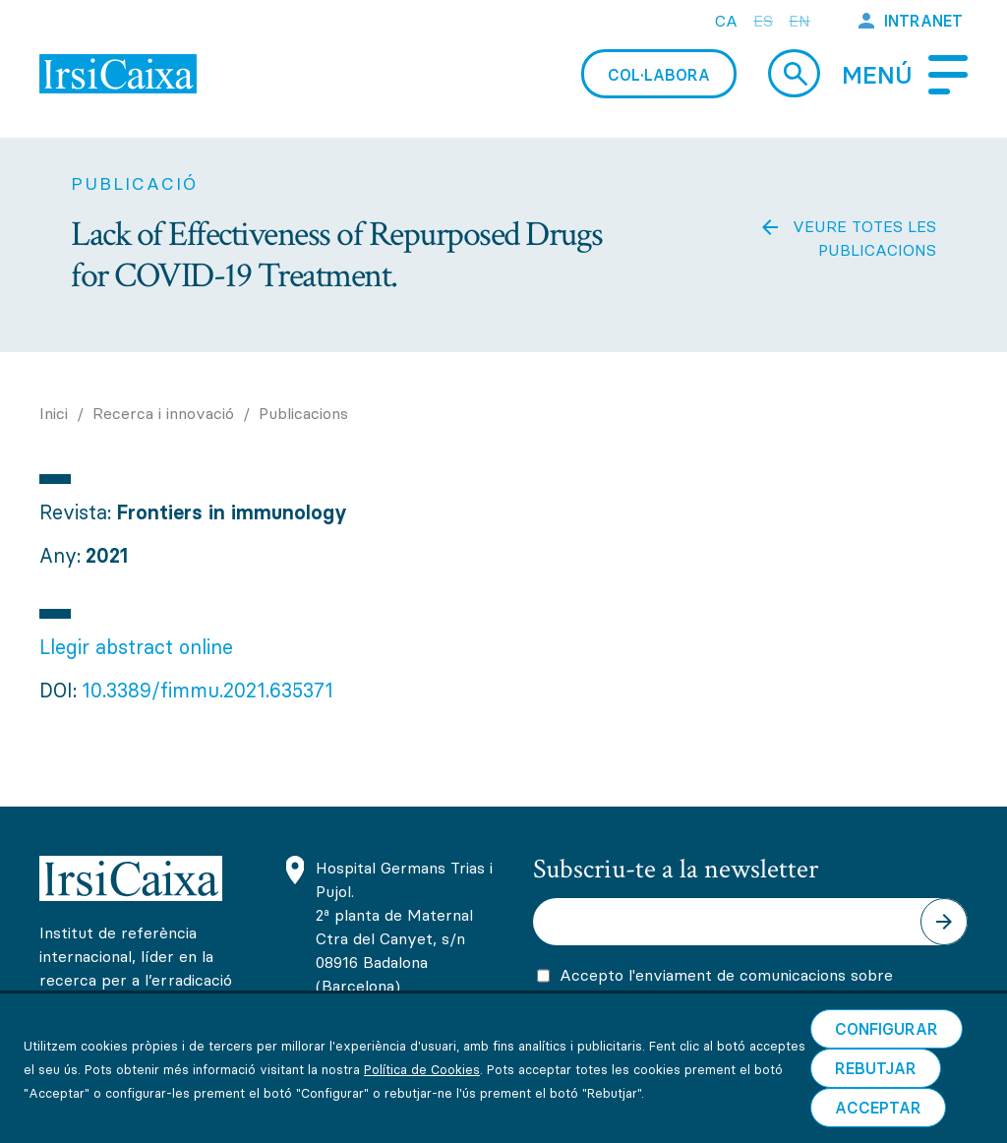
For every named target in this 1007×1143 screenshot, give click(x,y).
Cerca (794, 73)
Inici (53, 413)
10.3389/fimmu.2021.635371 (207, 690)
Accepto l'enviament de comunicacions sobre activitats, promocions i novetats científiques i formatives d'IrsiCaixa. (730, 1004)
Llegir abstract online (136, 646)
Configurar (886, 1067)
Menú (877, 75)
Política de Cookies (422, 1107)
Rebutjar (876, 1106)
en (799, 20)
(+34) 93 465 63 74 (390, 1027)
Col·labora (659, 75)
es (763, 20)
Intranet (923, 20)
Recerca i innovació (163, 413)
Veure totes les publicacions (864, 238)
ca (726, 20)
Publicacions (303, 413)
